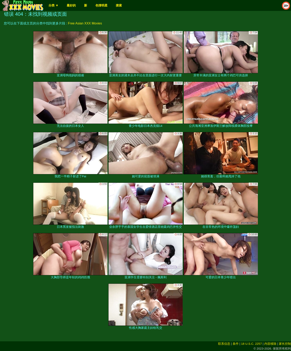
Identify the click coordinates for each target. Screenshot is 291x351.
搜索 (119, 5)
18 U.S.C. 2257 (251, 343)
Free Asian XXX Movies (85, 23)
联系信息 (224, 343)
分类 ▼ (53, 5)
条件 (236, 343)
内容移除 (270, 343)
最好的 (71, 5)
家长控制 (285, 343)
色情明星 (101, 5)
